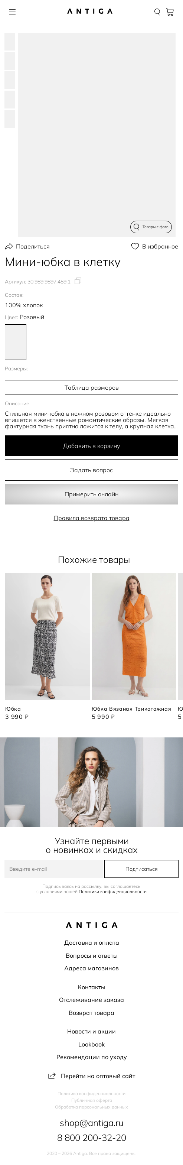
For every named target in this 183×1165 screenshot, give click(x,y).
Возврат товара (91, 1012)
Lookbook (91, 1044)
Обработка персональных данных (91, 1107)
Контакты (91, 987)
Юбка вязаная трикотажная (131, 708)
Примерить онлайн (91, 494)
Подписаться (141, 869)
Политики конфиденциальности (113, 891)
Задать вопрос (91, 470)
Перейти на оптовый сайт (91, 1076)
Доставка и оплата (91, 942)
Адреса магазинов (91, 968)
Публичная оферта (91, 1100)
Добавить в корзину (91, 446)
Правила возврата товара (92, 518)
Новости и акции (91, 1031)
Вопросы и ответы (92, 955)
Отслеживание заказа (91, 999)
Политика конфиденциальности (91, 1093)
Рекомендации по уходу (91, 1057)
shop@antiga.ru (92, 1122)
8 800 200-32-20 (91, 1137)
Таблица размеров (92, 387)
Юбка (13, 708)
